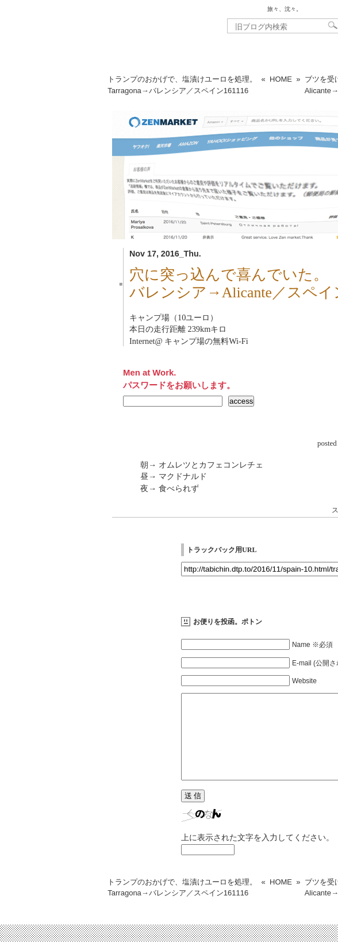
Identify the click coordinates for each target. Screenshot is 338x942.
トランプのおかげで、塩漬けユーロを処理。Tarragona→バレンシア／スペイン (182, 85)
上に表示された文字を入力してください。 (257, 854)
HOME (281, 79)
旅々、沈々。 (284, 9)
